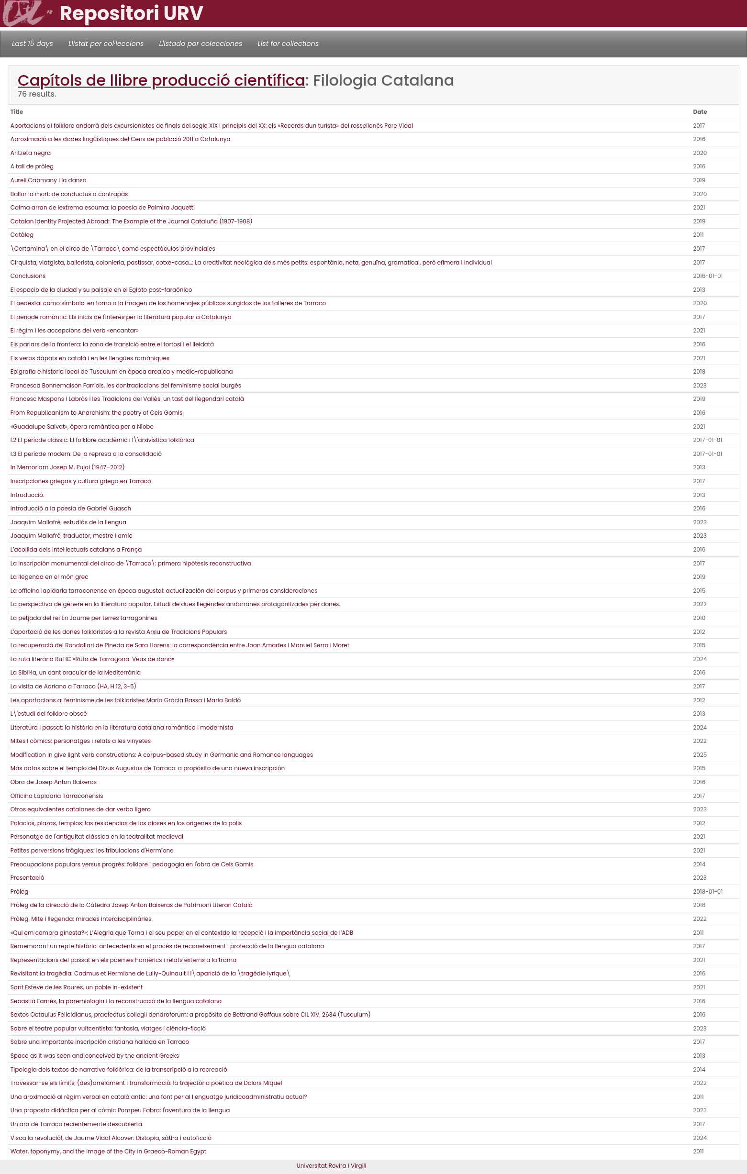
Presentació (28, 878)
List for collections (288, 43)
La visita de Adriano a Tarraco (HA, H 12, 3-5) (73, 686)
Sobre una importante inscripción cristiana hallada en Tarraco (100, 1042)
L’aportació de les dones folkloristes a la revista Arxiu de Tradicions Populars (119, 632)
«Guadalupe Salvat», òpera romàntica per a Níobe (82, 426)
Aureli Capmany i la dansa (49, 180)
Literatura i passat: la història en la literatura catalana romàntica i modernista (122, 727)
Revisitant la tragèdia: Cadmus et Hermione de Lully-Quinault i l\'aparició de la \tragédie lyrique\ (150, 973)
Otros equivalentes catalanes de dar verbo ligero (81, 809)
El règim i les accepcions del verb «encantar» (75, 330)
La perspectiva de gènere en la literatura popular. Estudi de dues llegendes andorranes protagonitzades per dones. (175, 604)
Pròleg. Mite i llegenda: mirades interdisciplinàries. (82, 919)
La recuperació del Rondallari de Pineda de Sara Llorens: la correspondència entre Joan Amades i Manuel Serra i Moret (180, 645)
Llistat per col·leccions (106, 43)
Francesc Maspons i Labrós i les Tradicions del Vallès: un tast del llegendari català (127, 399)
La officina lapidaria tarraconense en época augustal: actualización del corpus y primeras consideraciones (164, 591)
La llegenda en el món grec (50, 577)
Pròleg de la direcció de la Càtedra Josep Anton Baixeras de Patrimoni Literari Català (132, 905)
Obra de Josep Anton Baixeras (54, 782)
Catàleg (22, 235)
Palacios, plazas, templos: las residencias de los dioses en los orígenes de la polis (126, 823)
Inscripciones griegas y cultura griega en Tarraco (81, 481)
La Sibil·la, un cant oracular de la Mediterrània (76, 672)
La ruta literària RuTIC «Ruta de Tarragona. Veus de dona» (93, 659)
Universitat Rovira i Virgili (332, 1166)
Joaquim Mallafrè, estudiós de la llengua (68, 522)
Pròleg (20, 891)
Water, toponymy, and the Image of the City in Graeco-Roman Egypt (108, 1151)
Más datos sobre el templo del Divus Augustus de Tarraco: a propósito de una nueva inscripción (148, 768)
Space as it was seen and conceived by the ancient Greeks (95, 1056)
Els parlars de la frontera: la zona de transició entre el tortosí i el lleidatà (112, 344)
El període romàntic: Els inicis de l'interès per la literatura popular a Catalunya (121, 317)
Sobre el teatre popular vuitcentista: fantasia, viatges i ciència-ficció (108, 1028)
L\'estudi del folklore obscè (49, 713)
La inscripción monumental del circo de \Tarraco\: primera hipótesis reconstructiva (131, 563)
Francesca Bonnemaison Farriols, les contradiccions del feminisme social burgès (126, 385)
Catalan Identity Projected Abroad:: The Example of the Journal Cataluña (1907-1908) (132, 221)
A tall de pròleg (32, 166)
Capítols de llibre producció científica (161, 80)
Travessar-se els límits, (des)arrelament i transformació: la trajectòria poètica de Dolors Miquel (146, 1083)
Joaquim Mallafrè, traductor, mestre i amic (72, 536)
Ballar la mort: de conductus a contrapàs (69, 194)
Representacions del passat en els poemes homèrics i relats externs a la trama (123, 960)
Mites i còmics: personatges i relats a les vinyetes (81, 741)
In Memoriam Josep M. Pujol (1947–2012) (68, 467)
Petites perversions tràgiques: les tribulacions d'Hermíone (92, 850)
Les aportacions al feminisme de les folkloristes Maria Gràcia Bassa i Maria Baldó (126, 700)
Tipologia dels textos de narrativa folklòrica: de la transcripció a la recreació (119, 1069)
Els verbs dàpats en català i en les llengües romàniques (90, 358)
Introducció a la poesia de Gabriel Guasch (71, 508)
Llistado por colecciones (201, 43)
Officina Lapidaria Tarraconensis (57, 796)
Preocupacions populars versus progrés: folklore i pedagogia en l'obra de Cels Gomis (132, 864)
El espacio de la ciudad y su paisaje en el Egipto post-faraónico (101, 290)
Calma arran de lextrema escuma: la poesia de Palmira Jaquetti (103, 207)
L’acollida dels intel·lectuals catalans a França (76, 549)
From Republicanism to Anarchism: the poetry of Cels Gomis (96, 413)
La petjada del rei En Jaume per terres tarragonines (84, 618)
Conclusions (28, 276)
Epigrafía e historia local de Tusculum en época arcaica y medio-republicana (122, 371)
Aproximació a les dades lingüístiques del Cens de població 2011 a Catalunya (121, 139)
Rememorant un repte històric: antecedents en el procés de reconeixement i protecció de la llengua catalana (167, 946)
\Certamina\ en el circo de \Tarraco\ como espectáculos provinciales (113, 248)
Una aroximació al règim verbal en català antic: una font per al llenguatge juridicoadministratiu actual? (159, 1097)
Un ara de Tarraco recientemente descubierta (76, 1124)
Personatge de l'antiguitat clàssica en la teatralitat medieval (97, 836)
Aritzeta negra (31, 153)
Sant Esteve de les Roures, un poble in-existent (77, 987)
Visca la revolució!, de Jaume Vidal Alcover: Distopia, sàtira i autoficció (111, 1138)
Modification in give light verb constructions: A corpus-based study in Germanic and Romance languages (162, 755)
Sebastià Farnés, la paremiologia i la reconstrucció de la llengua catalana (116, 1001)
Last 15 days (32, 43)
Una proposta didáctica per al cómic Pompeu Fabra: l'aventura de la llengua (120, 1110)
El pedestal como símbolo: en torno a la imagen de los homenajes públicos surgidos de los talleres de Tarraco (168, 303)
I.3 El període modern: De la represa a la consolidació (86, 454)
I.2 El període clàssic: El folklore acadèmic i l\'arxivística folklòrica (102, 440)
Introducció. (28, 495)
